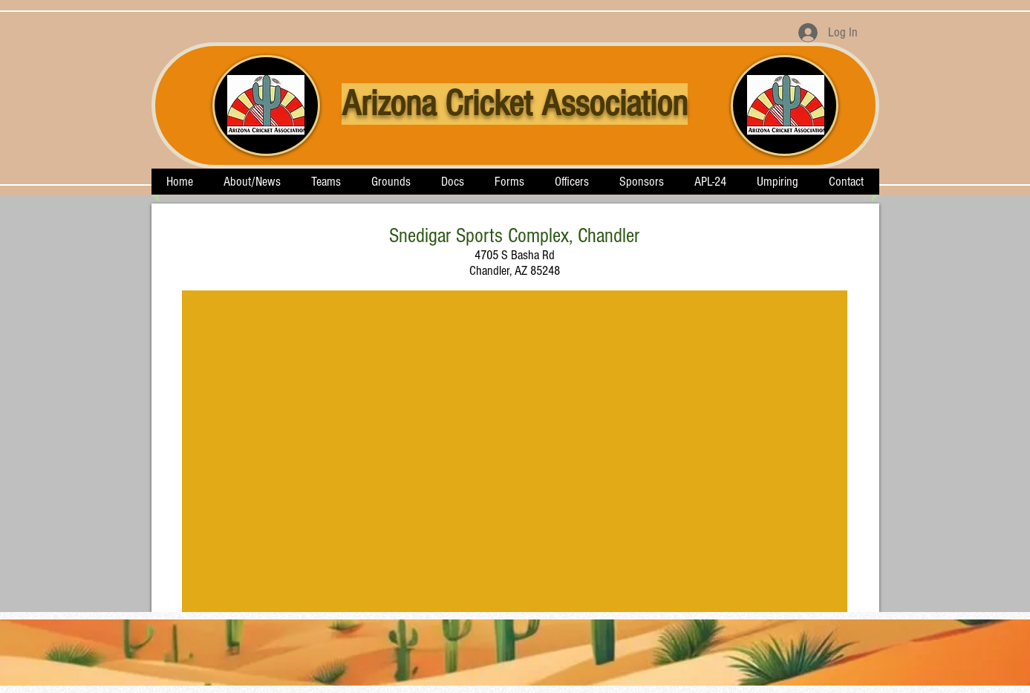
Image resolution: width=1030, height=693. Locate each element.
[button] (326, 182)
